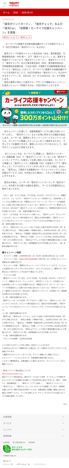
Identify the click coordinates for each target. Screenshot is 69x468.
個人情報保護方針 (19, 442)
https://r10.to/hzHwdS (28, 259)
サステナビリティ (40, 464)
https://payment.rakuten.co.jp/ (12, 374)
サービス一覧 (8, 464)
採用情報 (31, 442)
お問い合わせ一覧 (23, 464)
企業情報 (6, 442)
